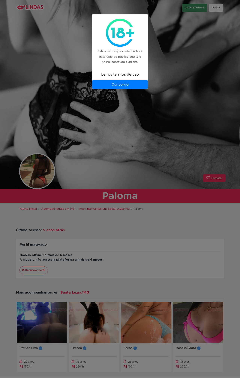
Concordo (120, 84)
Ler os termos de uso (120, 74)
